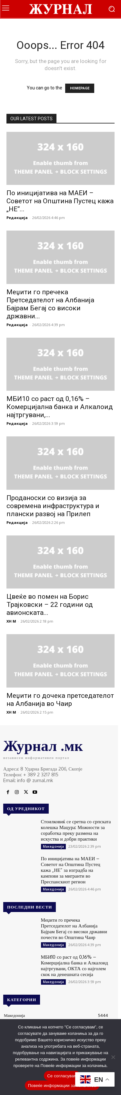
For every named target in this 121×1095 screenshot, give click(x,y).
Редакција (17, 217)
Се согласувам (62, 1075)
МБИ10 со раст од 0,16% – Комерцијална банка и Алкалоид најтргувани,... (59, 407)
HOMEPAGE (79, 88)
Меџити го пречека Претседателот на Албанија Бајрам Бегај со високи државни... (50, 304)
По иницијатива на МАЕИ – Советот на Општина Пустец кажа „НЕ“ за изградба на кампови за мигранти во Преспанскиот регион (70, 870)
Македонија (53, 846)
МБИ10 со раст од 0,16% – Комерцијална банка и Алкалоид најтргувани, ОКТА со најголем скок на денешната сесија (74, 965)
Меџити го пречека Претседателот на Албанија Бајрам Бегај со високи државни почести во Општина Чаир (74, 928)
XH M (11, 621)
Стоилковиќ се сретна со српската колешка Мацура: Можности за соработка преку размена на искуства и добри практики (76, 830)
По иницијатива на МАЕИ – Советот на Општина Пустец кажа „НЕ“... (60, 201)
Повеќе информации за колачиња (62, 1085)
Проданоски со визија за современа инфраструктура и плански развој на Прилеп (52, 506)
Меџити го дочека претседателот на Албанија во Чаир (60, 699)
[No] (113, 1057)
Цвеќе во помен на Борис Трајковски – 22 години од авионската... (49, 604)
